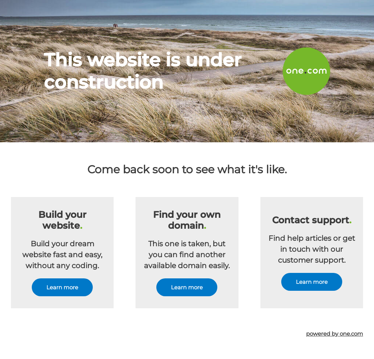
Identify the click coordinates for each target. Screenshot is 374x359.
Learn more (62, 287)
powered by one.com (334, 333)
